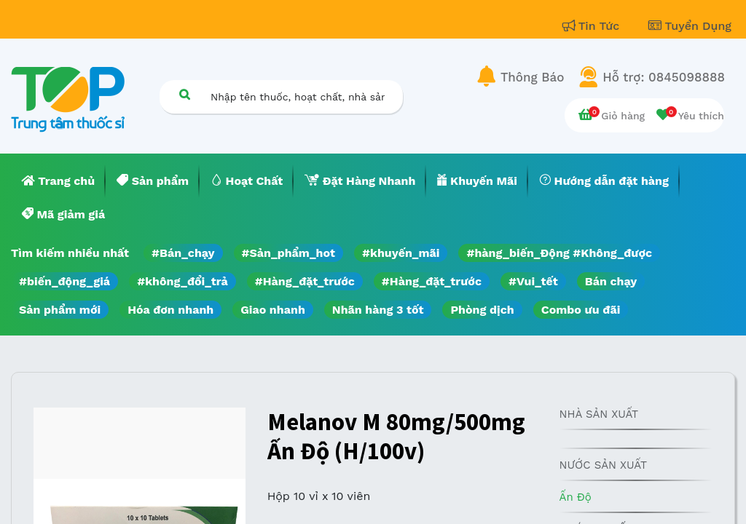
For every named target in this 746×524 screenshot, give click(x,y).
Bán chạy (611, 281)
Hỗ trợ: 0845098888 (663, 77)
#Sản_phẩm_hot (288, 253)
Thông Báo (532, 77)
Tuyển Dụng (689, 26)
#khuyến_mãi (400, 253)
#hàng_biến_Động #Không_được (559, 253)
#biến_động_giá (64, 281)
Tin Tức (593, 26)
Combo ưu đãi (581, 310)
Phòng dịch (482, 310)
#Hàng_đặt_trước (305, 281)
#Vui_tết (533, 281)
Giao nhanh (272, 310)
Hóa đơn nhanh (170, 310)
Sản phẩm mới (60, 310)
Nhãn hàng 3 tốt (378, 310)
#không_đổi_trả (182, 281)
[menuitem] (58, 181)
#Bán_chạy (183, 253)
